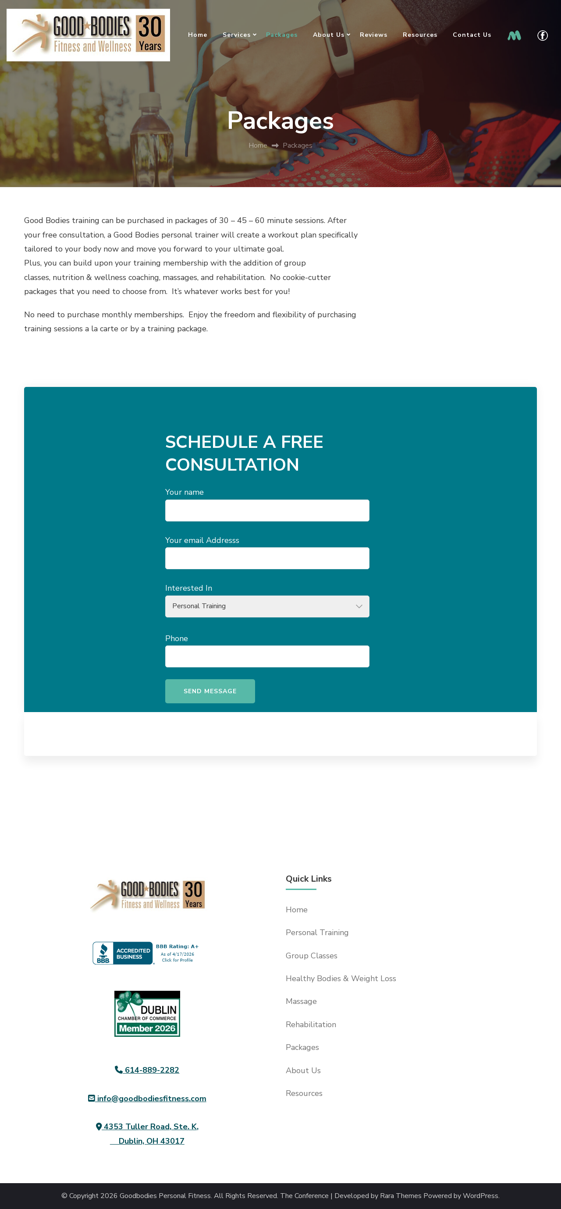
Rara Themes (401, 1196)
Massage (301, 1001)
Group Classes (311, 955)
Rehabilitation (311, 1024)
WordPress (480, 1196)
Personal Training (317, 932)
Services (237, 35)
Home (197, 35)
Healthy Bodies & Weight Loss (341, 978)
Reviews (373, 35)
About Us (328, 35)
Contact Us (472, 35)
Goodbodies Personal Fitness (165, 1196)
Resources (420, 35)
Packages (282, 35)
